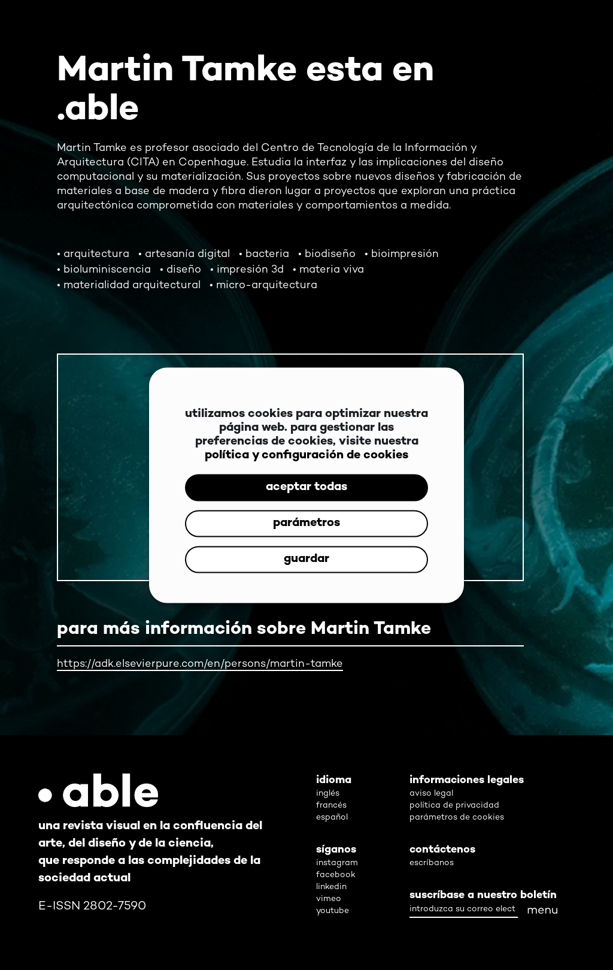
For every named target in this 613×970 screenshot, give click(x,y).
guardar (306, 559)
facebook (336, 875)
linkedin (331, 887)
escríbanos (431, 863)
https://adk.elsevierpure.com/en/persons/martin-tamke (200, 664)
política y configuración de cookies (306, 455)
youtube (332, 910)
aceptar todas (306, 487)
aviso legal (431, 793)
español (332, 817)
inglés (327, 793)
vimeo (328, 899)
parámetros (306, 523)
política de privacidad (454, 805)
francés (331, 805)
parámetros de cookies (456, 817)
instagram (337, 863)
